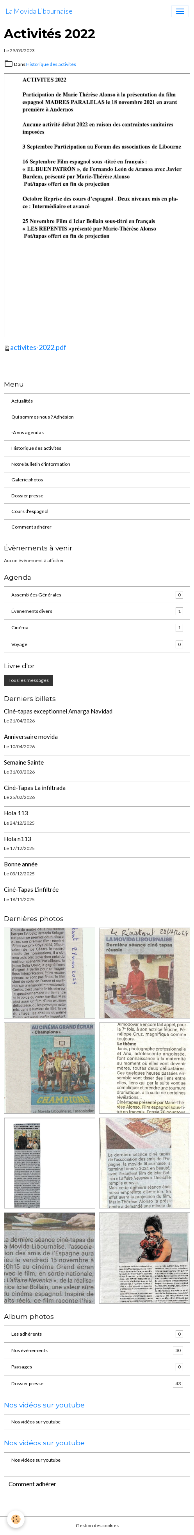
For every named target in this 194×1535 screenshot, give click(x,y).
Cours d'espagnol (29, 511)
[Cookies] (16, 1519)
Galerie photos (27, 480)
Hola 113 (16, 812)
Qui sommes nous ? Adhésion (42, 417)
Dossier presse (27, 496)
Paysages (97, 1367)
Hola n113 (17, 838)
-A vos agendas (27, 432)
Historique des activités (51, 64)
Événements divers (97, 611)
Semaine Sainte (24, 762)
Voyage (97, 644)
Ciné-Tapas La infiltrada (35, 787)
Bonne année (20, 864)
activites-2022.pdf (38, 347)
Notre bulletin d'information (40, 464)
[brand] (39, 11)
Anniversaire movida (31, 736)
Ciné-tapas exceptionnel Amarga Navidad (58, 711)
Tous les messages (29, 680)
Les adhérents (97, 1334)
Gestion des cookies (97, 1525)
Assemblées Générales (97, 595)
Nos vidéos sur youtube (36, 1422)
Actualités (22, 401)
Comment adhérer (31, 527)
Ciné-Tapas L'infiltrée (31, 889)
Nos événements (97, 1350)
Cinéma (97, 628)
